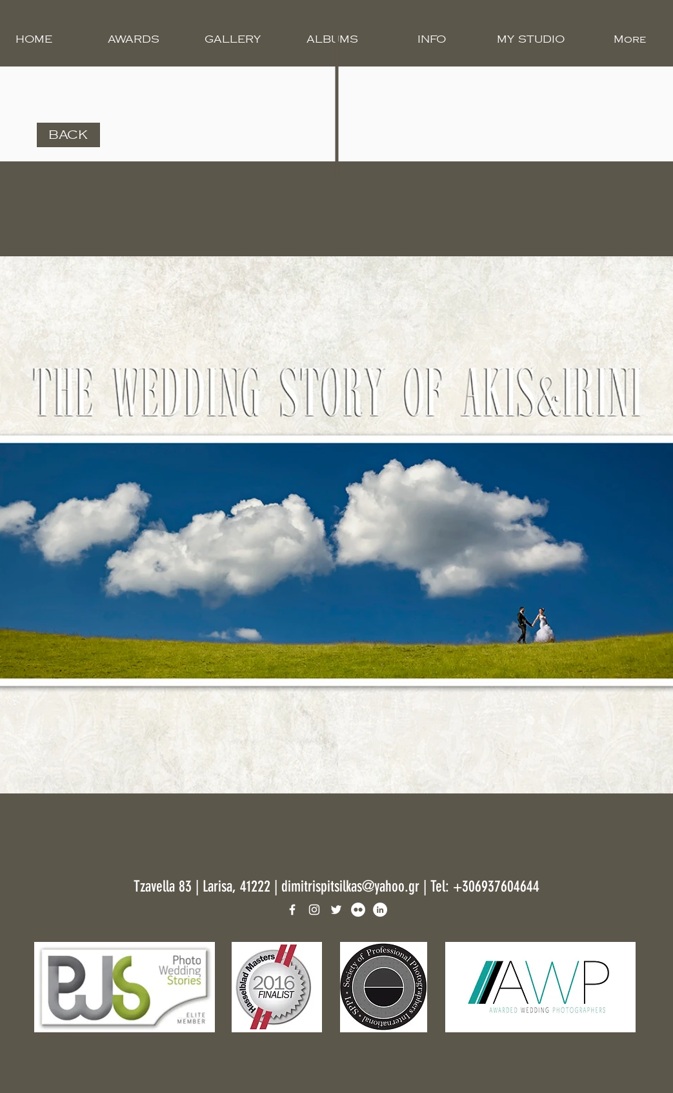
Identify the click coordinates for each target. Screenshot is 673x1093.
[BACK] (68, 135)
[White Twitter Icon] (336, 910)
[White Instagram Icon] (314, 910)
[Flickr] (358, 910)
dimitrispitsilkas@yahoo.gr (350, 886)
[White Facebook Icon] (292, 910)
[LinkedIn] (380, 910)
